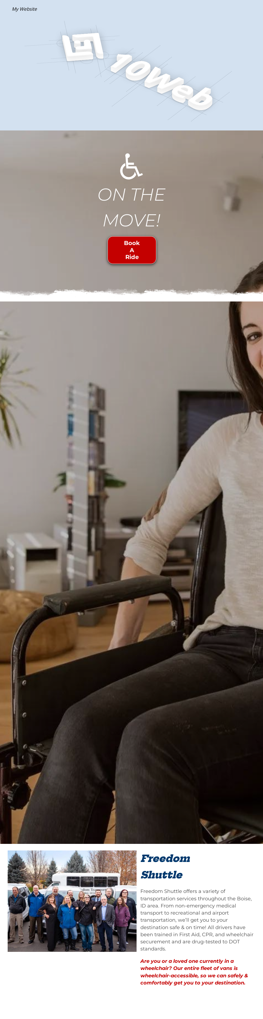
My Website (24, 9)
